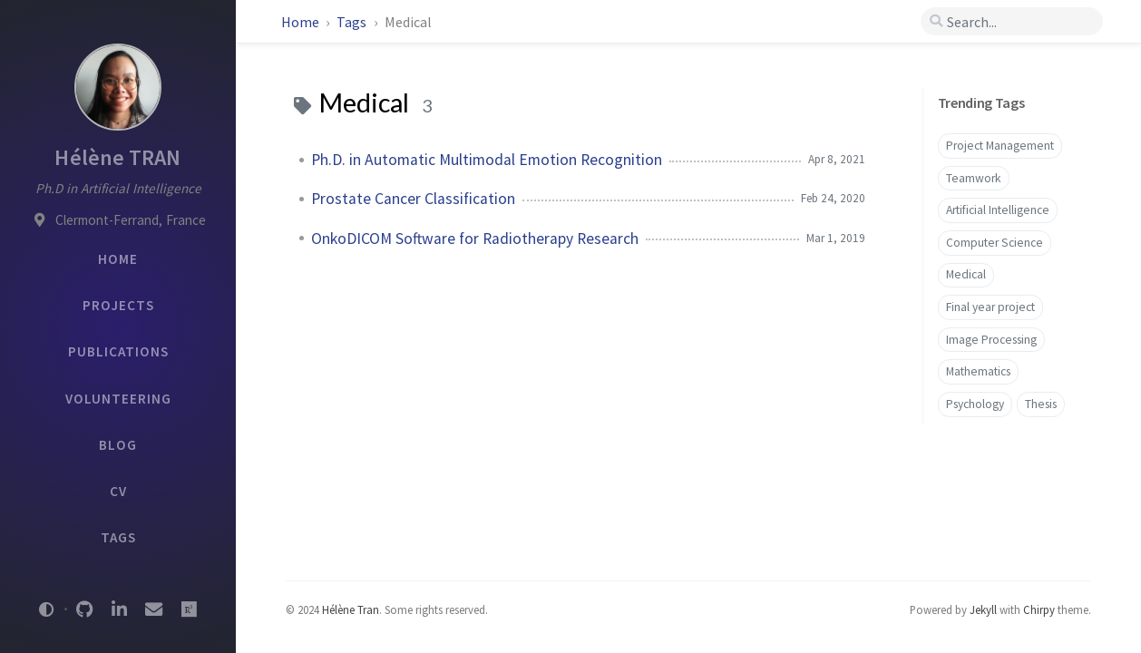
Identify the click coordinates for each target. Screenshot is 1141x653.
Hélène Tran (350, 609)
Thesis (1041, 404)
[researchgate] (188, 609)
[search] (1011, 21)
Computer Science (994, 242)
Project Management (1000, 145)
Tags (352, 22)
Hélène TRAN (117, 157)
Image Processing (991, 339)
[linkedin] (119, 609)
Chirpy (1039, 609)
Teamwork (973, 178)
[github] (84, 609)
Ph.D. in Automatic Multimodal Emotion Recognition (486, 160)
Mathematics (978, 371)
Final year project (990, 307)
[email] (154, 609)
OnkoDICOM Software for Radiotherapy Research (475, 239)
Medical (966, 274)
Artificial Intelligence (997, 210)
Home (300, 22)
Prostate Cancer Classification (413, 199)
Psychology (975, 404)
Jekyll (983, 609)
